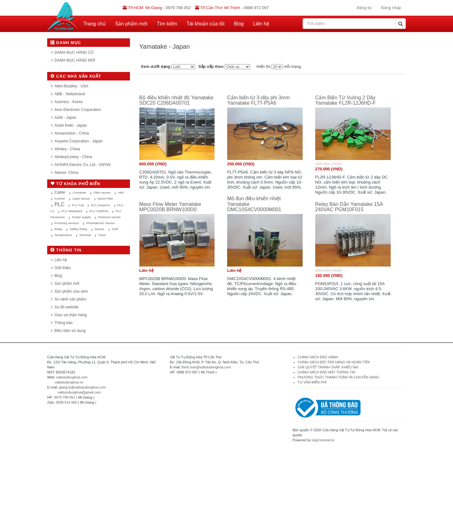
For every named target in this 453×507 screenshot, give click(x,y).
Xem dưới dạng (156, 66)
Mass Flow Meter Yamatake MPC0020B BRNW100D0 (170, 206)
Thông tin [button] (65, 250)
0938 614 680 (66, 402)
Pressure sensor (109, 217)
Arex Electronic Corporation (77, 109)
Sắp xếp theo (210, 66)
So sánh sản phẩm (70, 299)
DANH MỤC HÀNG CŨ (74, 52)
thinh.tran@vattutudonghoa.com (206, 367)
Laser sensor (81, 198)
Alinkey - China (67, 149)
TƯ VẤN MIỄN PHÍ (312, 382)
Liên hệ (261, 23)
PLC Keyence (100, 205)
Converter (79, 192)
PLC (59, 204)
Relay (58, 229)
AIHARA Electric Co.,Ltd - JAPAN (82, 165)
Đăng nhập (391, 7)
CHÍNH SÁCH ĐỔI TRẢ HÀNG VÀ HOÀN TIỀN (334, 362)
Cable (59, 192)
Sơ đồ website (66, 307)
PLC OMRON (98, 211)
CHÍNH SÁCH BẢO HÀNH (318, 357)
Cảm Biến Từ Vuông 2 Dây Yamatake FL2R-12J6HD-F (345, 100)
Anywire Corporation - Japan (78, 141)
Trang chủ (94, 23)
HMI (121, 192)
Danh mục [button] (65, 42)
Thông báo (63, 323)
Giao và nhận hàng (70, 315)
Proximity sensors (66, 223)
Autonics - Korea (68, 102)
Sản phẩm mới (131, 23)
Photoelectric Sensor (100, 223)
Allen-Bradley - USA (71, 86)
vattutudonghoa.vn (69, 382)
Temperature (63, 235)
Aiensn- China (66, 172)
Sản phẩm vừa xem (71, 291)
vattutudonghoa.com (72, 377)
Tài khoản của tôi (205, 23)
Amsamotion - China (71, 133)
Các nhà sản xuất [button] (75, 76)
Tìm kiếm (167, 23)
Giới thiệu (62, 268)
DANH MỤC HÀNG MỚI (74, 60)
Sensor (99, 229)
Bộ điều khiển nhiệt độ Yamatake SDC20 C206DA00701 (176, 100)
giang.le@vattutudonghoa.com (82, 387)
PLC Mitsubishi (71, 211)
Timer (102, 235)
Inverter (59, 198)
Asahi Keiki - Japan (70, 125)
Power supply (81, 217)
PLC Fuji (78, 205)
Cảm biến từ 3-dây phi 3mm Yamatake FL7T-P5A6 (258, 100)
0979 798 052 (64, 397)
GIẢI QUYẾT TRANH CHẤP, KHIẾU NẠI (328, 367)
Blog (238, 23)
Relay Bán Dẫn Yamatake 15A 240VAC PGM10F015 (349, 206)
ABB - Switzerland (69, 94)
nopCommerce (323, 440)
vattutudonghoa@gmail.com (79, 392)
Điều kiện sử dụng (70, 330)
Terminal (85, 235)
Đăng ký (364, 7)
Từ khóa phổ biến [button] (75, 183)
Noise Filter (105, 198)
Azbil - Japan (65, 117)
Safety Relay (78, 229)
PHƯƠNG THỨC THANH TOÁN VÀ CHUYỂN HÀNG (338, 377)
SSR (115, 229)
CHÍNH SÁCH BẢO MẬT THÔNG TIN (326, 372)
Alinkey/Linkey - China (73, 157)
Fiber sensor (102, 192)
